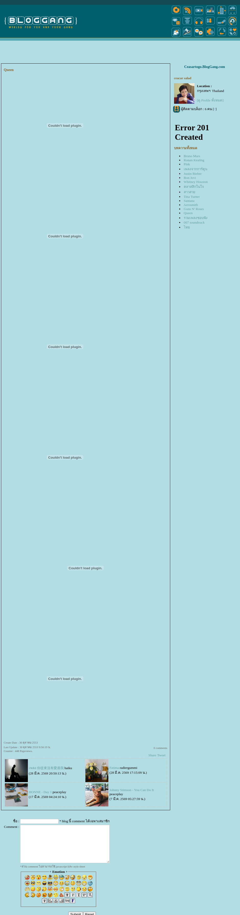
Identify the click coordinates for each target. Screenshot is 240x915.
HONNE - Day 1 (40, 792)
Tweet (161, 755)
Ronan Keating (194, 160)
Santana (189, 201)
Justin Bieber (193, 174)
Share (152, 755)
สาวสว (189, 192)
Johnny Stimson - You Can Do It (131, 790)
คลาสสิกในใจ (194, 187)
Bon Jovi (190, 178)
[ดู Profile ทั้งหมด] (210, 100)
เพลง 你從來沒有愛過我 (46, 768)
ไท (187, 227)
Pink (187, 164)
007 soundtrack (194, 222)
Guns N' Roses (194, 209)
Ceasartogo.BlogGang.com (204, 67)
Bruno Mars (192, 156)
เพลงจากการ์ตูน (195, 169)
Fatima (114, 768)
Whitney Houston (196, 182)
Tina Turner (192, 197)
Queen (188, 213)
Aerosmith (191, 205)
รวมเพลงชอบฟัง (196, 218)
